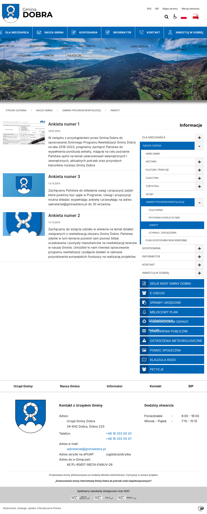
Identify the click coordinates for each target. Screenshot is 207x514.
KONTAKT (148, 264)
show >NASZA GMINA (199, 146)
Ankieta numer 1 (63, 124)
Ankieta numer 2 (64, 215)
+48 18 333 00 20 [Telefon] (119, 433)
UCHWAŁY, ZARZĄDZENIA (162, 232)
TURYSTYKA (152, 186)
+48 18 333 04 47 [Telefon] (119, 439)
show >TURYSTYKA (199, 186)
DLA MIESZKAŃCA (153, 137)
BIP (157, 9)
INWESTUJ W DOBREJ (155, 273)
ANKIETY (153, 225)
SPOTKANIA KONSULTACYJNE (164, 217)
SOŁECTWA (152, 178)
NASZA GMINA (152, 145)
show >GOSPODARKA (199, 248)
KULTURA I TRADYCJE (157, 169)
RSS (149, 9)
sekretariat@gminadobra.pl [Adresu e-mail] (86, 449)
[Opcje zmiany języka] (184, 17)
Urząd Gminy (23, 386)
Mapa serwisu (170, 9)
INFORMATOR (151, 256)
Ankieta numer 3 (64, 176)
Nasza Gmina (70, 386)
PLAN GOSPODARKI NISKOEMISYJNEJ (166, 240)
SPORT (150, 194)
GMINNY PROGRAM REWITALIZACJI (165, 202)
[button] (175, 17)
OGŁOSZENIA (156, 210)
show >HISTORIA (199, 162)
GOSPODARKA (151, 248)
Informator (115, 386)
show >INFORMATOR (199, 257)
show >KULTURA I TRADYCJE (199, 170)
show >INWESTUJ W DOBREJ (199, 273)
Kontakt (155, 386)
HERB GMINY (153, 153)
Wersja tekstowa (190, 9)
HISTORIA (151, 161)
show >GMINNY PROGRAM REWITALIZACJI (199, 202)
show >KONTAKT (199, 265)
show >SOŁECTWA (199, 178)
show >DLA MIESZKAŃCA (199, 138)
